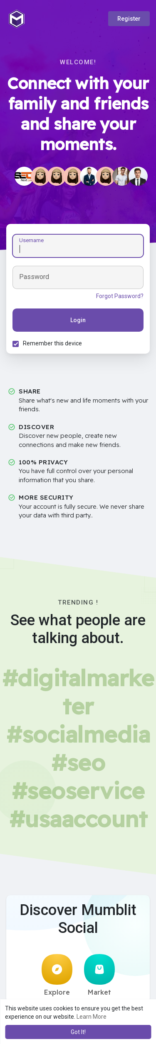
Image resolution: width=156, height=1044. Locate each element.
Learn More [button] (91, 1016)
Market (99, 975)
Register (129, 18)
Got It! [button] (78, 1032)
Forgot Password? (120, 296)
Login (78, 320)
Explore (57, 975)
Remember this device (52, 343)
